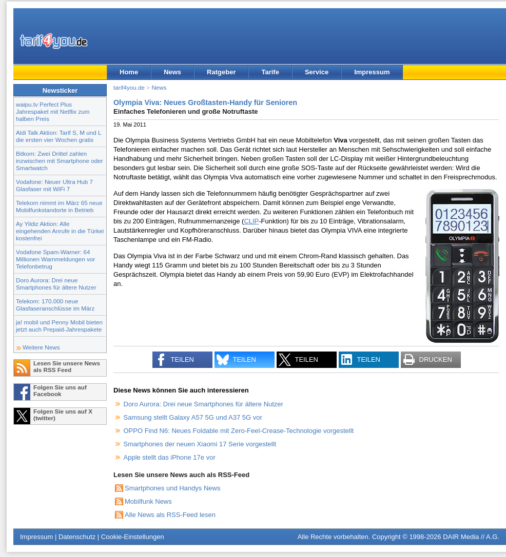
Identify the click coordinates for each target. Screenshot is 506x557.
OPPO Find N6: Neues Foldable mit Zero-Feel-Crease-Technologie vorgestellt (239, 431)
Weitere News (41, 347)
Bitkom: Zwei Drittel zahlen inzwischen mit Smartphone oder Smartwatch (59, 160)
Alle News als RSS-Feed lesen (170, 515)
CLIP (251, 221)
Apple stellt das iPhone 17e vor (170, 457)
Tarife (270, 72)
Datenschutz (77, 537)
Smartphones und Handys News (172, 488)
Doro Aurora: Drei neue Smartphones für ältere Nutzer (56, 284)
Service (316, 72)
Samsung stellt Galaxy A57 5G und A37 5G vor (193, 417)
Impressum (372, 72)
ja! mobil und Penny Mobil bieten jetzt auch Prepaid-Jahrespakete (59, 326)
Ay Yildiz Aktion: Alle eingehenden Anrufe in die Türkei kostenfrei (60, 230)
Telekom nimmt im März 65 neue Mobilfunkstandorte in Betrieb (59, 206)
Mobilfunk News (148, 501)
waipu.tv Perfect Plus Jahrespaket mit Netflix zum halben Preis (53, 111)
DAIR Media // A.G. (471, 537)
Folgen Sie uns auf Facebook (60, 390)
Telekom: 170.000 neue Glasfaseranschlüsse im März (55, 305)
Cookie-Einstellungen (132, 537)
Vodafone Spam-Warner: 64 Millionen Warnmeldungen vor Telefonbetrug (55, 259)
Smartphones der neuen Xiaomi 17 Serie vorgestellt (200, 444)
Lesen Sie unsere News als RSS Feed (66, 366)
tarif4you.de (129, 87)
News (172, 72)
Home (129, 72)
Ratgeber (221, 72)
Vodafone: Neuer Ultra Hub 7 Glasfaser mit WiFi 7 (54, 185)
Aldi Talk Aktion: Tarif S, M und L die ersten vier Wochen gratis (58, 136)
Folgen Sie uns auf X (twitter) (62, 414)
